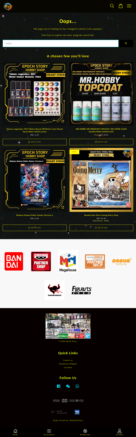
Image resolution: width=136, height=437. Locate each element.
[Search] (61, 43)
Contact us (68, 360)
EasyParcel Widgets (68, 364)
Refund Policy (76, 420)
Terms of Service (60, 420)
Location (68, 367)
